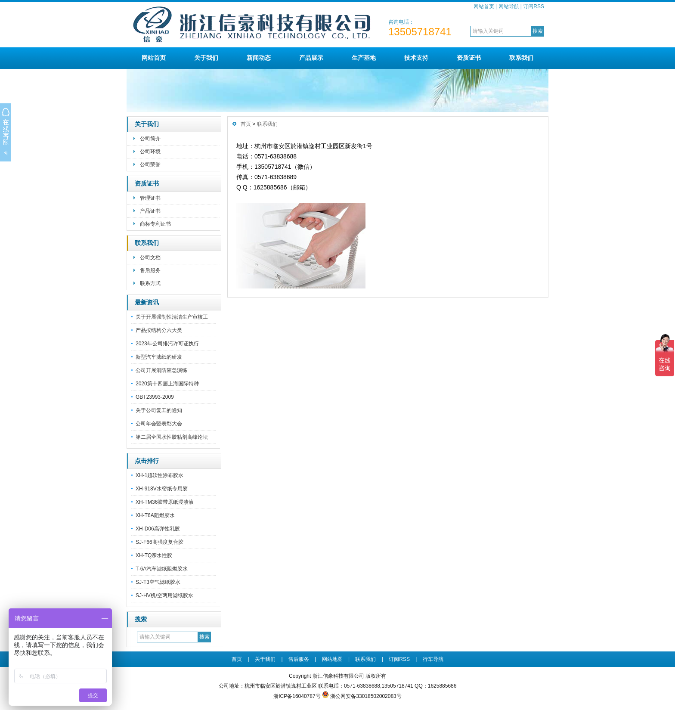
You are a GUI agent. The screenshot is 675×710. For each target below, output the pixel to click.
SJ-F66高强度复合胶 (159, 542)
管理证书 (150, 198)
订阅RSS (533, 6)
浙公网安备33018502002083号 (365, 696)
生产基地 (364, 57)
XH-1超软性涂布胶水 (159, 475)
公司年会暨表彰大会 (159, 424)
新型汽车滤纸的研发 (159, 357)
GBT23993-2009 (155, 397)
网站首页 (484, 6)
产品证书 (150, 211)
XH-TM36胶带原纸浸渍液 (165, 502)
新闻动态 (259, 57)
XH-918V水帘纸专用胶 (162, 489)
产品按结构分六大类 (159, 330)
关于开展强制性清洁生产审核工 (172, 317)
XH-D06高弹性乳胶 (158, 529)
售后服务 (150, 270)
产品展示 (311, 57)
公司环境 (150, 152)
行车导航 (433, 659)
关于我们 (206, 57)
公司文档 (150, 257)
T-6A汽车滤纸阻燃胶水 (162, 569)
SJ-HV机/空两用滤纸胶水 (164, 595)
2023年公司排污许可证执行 (167, 344)
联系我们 (521, 57)
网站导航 (509, 6)
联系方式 (150, 283)
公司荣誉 (150, 164)
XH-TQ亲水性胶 (154, 555)
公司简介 (150, 139)
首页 (246, 124)
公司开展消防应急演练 (161, 370)
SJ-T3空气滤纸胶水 (158, 582)
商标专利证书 (155, 224)
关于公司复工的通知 (159, 410)
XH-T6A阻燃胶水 (155, 515)
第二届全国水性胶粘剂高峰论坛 (172, 437)
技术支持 (416, 57)
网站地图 (332, 659)
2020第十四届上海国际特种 (167, 384)
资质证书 (469, 57)
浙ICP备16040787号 (296, 696)
